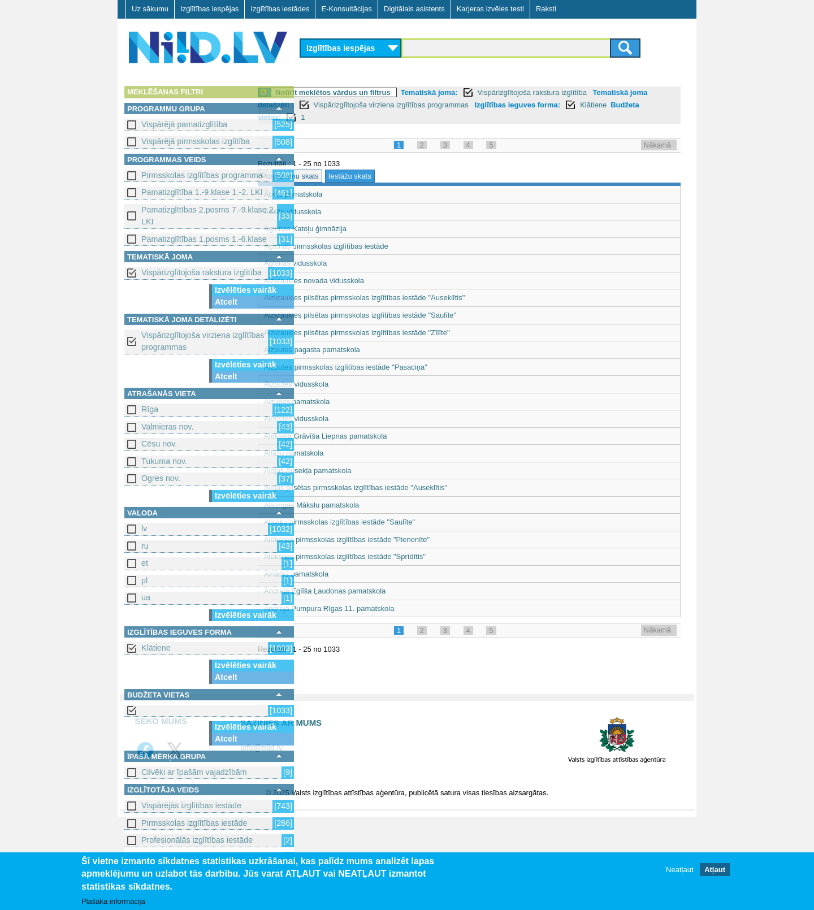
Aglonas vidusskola (340, 263)
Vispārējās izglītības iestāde (191, 805)
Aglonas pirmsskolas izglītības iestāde (371, 246)
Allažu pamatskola (339, 453)
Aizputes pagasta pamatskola (357, 349)
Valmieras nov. (167, 426)
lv (144, 528)
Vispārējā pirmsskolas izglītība (195, 141)
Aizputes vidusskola (341, 384)
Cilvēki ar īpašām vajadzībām (194, 772)
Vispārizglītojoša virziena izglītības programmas (202, 341)
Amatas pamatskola (341, 574)
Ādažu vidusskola (337, 211)
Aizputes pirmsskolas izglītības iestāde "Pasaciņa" (391, 367)
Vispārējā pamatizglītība (184, 124)
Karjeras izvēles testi (490, 9)
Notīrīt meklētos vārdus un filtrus (378, 92)
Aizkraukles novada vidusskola (359, 280)
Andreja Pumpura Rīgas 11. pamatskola (374, 608)
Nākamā (657, 145)
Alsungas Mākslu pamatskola (356, 505)
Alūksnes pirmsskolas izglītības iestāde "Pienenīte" (392, 539)
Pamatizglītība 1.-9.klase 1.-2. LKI (202, 192)
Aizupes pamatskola (342, 401)
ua (145, 597)
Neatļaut (679, 870)
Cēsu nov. (159, 443)
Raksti (546, 9)
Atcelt (226, 301)
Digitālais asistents (414, 9)
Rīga (149, 409)
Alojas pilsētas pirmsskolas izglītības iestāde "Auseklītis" (400, 487)
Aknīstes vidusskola (341, 418)
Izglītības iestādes (279, 9)
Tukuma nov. (164, 461)
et (144, 562)
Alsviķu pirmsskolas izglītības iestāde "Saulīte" (384, 522)
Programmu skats (335, 176)
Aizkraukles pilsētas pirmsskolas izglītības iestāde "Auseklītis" (409, 297)
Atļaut (714, 870)
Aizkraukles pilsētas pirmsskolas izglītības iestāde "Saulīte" (405, 315)
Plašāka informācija (113, 902)
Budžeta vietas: (403, 117)
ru (145, 546)
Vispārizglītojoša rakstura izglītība (201, 272)
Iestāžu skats (395, 176)
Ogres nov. (160, 478)
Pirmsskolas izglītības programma (202, 175)
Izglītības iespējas (209, 9)
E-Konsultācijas (346, 9)
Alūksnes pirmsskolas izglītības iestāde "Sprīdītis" (390, 556)
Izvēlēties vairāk (245, 289)
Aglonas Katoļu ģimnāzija (350, 228)
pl (144, 580)
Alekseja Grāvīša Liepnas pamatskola (370, 436)
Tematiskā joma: (474, 92)
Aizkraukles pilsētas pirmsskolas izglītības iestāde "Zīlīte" (402, 332)
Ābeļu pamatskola (338, 194)
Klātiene (156, 647)
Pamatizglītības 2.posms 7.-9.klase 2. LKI (208, 215)
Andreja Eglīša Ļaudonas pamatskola (370, 591)
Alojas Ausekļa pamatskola (353, 470)
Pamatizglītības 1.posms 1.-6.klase (204, 239)
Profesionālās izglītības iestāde (197, 839)
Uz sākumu (150, 9)
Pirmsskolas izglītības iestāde (194, 822)
